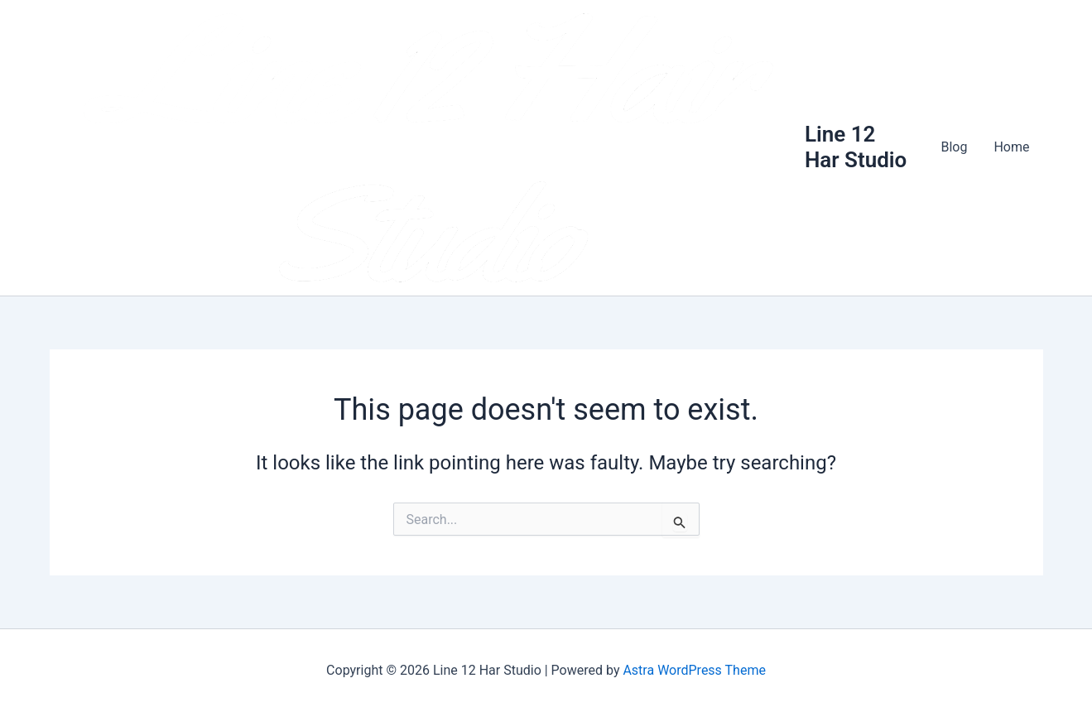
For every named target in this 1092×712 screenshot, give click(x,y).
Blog (953, 147)
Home (1011, 147)
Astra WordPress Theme (694, 670)
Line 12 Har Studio (856, 147)
